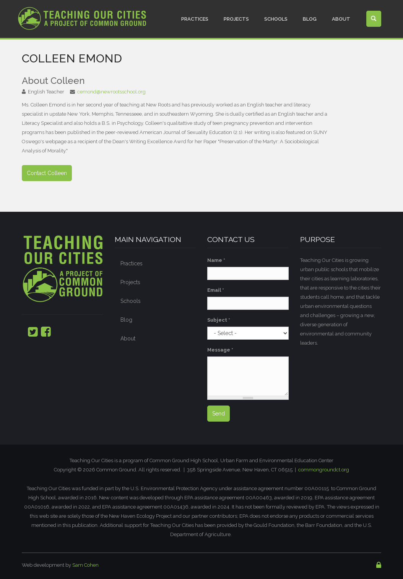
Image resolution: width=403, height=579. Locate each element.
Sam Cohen (85, 565)
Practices (194, 19)
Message (220, 350)
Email (215, 290)
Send (218, 414)
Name (216, 260)
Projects (236, 19)
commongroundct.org (323, 470)
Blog (310, 19)
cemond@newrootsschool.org (111, 92)
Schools (276, 19)
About (341, 19)
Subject (218, 320)
